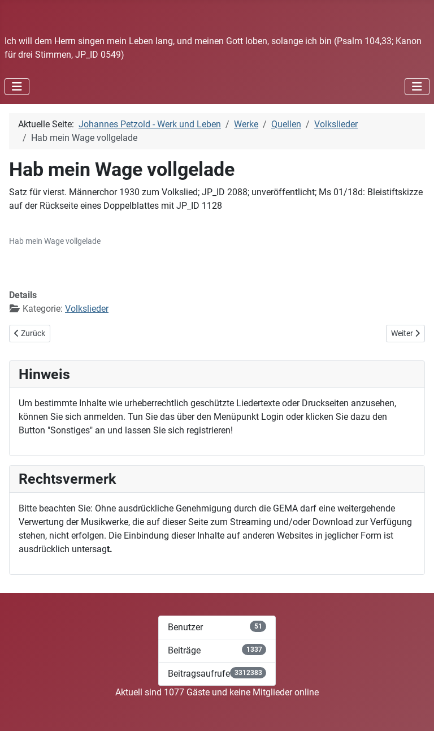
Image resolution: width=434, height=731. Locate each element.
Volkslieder (86, 308)
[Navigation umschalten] (17, 86)
